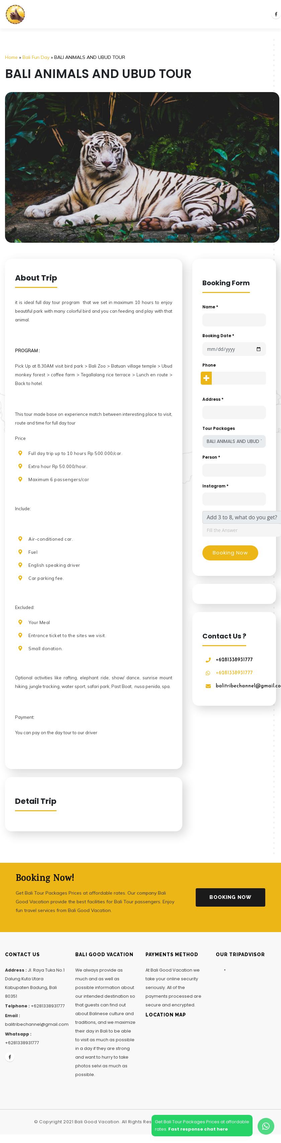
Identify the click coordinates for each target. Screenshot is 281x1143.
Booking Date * (218, 335)
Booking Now (230, 897)
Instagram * (215, 486)
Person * (211, 457)
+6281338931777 (234, 660)
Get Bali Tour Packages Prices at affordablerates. (202, 1125)
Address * (212, 399)
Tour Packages (218, 428)
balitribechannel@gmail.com (37, 1024)
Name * (210, 307)
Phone (209, 365)
